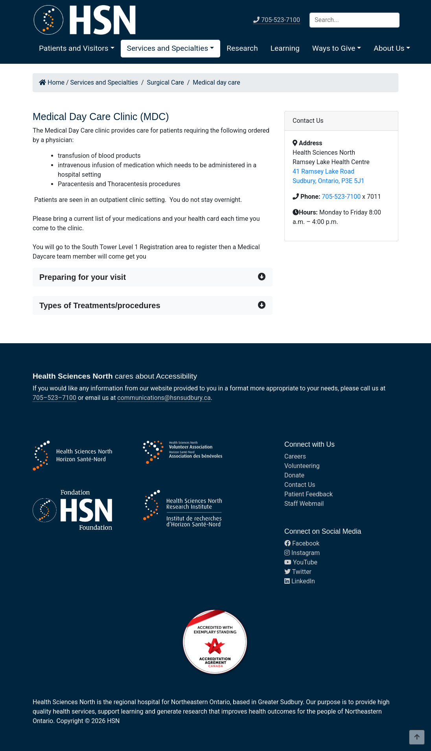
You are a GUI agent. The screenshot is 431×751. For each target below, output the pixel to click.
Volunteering (302, 466)
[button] (77, 48)
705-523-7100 (341, 196)
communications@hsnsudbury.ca (163, 397)
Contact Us (299, 484)
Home (51, 82)
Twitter (297, 571)
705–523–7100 (54, 397)
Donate (294, 475)
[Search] (354, 20)
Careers (295, 456)
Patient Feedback (308, 494)
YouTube (300, 562)
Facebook (301, 543)
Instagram (302, 553)
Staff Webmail (304, 503)
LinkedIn (299, 581)
